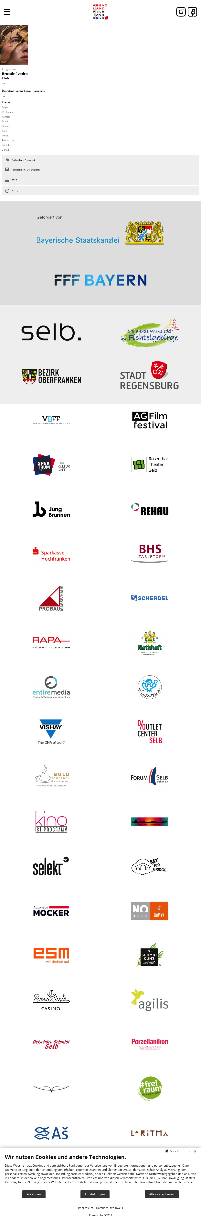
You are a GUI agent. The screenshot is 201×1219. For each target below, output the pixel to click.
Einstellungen (95, 1194)
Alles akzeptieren (161, 1194)
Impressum (85, 1208)
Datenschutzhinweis (109, 1208)
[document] (100, 1171)
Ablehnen (34, 1194)
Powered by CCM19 (100, 1215)
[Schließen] (195, 1151)
